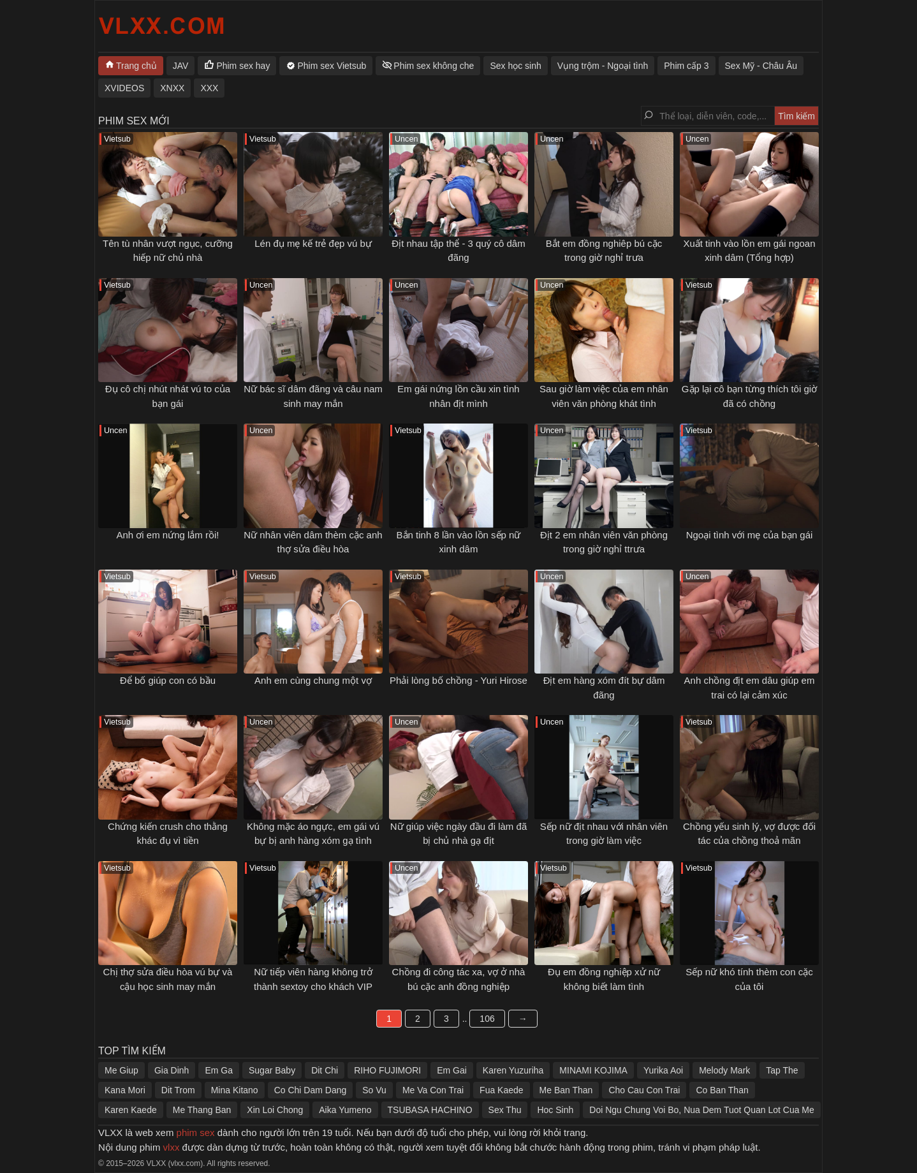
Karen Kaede (131, 1110)
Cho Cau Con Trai (644, 1090)
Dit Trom (178, 1090)
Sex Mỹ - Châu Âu (761, 66)
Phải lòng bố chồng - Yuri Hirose (458, 680)
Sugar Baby (272, 1070)
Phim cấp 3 (686, 66)
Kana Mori (125, 1090)
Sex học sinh (515, 66)
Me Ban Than (566, 1090)
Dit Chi (324, 1070)
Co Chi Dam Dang (310, 1090)
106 (487, 1019)
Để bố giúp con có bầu (168, 680)
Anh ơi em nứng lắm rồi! (167, 534)
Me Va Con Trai (433, 1090)
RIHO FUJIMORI (387, 1070)
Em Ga (219, 1070)
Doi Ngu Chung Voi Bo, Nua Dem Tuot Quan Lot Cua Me (701, 1110)
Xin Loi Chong (275, 1110)
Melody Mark (724, 1070)
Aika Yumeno (345, 1110)
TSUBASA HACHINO (430, 1110)
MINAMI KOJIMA (593, 1070)
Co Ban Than (722, 1090)
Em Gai (452, 1070)
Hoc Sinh (555, 1110)
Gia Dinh (171, 1070)
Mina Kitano (234, 1090)
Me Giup (121, 1070)
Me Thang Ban (202, 1110)
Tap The (782, 1070)
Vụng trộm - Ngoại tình (603, 66)
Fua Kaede (502, 1090)
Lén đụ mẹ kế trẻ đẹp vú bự (313, 243)
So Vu (374, 1090)
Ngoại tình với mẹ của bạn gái (749, 534)
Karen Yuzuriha (513, 1070)
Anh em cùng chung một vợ (313, 680)
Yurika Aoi (663, 1070)
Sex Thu (505, 1110)
